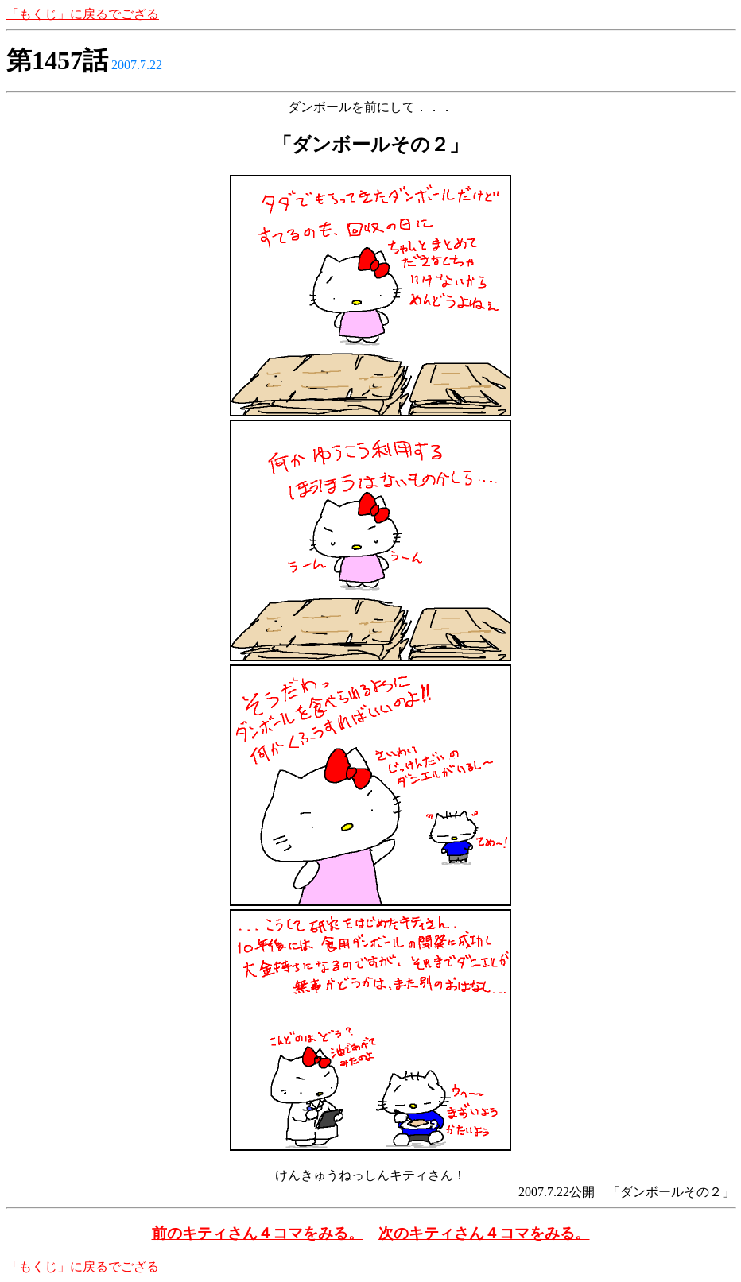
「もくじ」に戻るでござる (82, 14)
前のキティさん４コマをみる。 (257, 1233)
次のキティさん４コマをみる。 (484, 1233)
